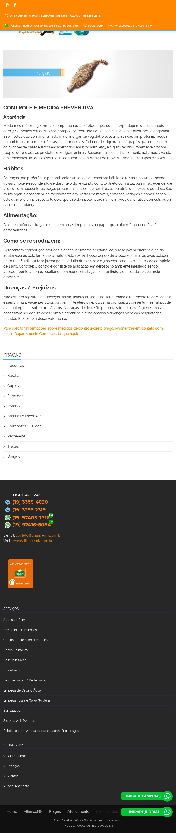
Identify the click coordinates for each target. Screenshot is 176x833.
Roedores (13, 365)
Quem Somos (14, 756)
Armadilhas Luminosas (20, 630)
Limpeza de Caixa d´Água (22, 690)
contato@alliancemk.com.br (39, 535)
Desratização (12, 670)
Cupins (11, 386)
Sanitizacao (11, 710)
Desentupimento (15, 650)
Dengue (11, 456)
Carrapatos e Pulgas (22, 426)
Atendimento (78, 811)
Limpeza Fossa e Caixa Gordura (26, 700)
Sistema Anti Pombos (19, 720)
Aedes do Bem (14, 620)
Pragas (55, 811)
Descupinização (14, 660)
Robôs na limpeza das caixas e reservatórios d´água (41, 731)
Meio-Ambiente (16, 786)
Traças (11, 446)
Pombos (12, 406)
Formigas (13, 396)
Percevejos (14, 436)
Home (12, 811)
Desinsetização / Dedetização (25, 680)
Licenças (11, 766)
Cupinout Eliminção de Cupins (25, 640)
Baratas (11, 376)
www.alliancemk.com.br (32, 541)
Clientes (10, 776)
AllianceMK (33, 811)
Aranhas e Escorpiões (23, 416)
